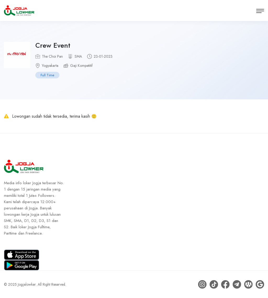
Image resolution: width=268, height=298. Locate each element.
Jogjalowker (27, 284)
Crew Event (52, 45)
